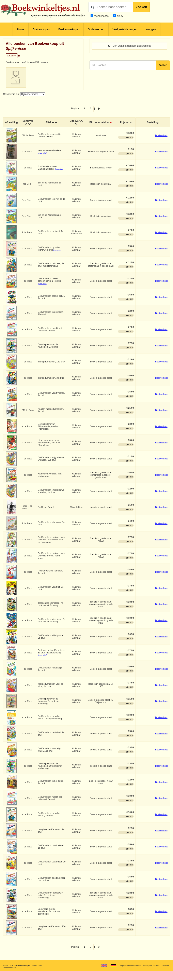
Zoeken (141, 7)
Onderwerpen (96, 29)
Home (20, 29)
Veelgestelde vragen (125, 29)
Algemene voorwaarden (130, 965)
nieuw (119, 16)
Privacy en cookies (151, 965)
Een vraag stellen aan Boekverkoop (130, 45)
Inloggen (150, 29)
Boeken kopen (41, 29)
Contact (165, 965)
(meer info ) (42, 153)
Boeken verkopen (68, 29)
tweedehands (101, 16)
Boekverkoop (161, 135)
